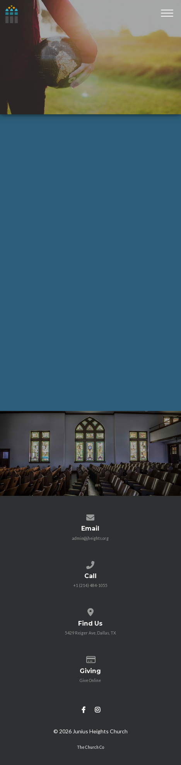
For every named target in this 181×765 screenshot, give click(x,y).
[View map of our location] (90, 610)
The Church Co (90, 747)
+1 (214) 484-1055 (90, 585)
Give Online (90, 680)
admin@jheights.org (90, 538)
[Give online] (90, 658)
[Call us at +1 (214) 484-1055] (90, 563)
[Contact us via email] (90, 516)
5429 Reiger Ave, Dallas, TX (90, 633)
